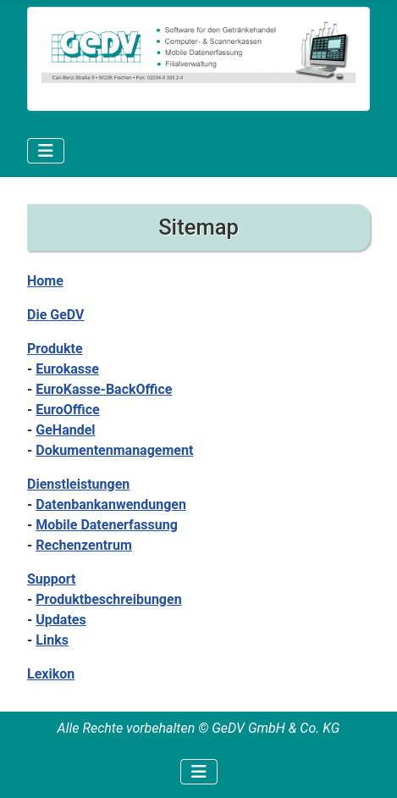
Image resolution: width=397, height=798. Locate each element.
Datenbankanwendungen (111, 504)
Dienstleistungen (78, 484)
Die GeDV (55, 315)
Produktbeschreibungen (108, 599)
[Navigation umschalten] (45, 150)
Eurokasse (67, 369)
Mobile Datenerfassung (107, 525)
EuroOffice (67, 410)
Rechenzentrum (84, 545)
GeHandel (65, 430)
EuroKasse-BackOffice (104, 389)
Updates (60, 620)
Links (52, 640)
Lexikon (50, 674)
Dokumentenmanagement (114, 450)
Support (51, 579)
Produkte (55, 349)
